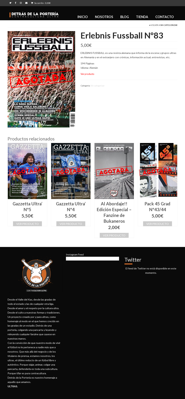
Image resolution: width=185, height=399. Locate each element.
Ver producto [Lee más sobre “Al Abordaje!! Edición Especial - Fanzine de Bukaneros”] (114, 235)
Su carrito (41, 3)
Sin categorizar (168, 25)
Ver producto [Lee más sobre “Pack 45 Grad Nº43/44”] (157, 223)
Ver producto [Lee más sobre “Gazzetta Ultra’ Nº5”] (27, 223)
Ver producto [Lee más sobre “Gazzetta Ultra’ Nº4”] (71, 223)
